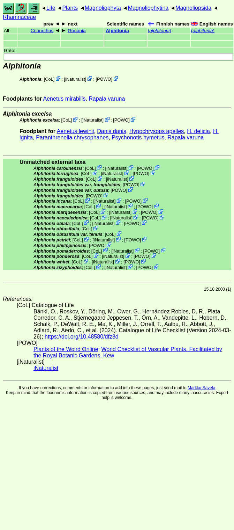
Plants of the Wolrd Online (65, 349)
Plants (69, 8)
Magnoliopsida (193, 8)
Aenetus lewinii (75, 131)
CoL (49, 79)
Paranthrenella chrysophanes (72, 137)
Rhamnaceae (19, 17)
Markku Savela (201, 387)
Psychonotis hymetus (138, 137)
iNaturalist (75, 79)
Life (50, 8)
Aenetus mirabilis (64, 99)
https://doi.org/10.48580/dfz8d (82, 337)
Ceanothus (41, 30)
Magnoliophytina (148, 8)
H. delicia (198, 131)
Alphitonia (117, 30)
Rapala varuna (107, 99)
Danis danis (111, 131)
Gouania (76, 30)
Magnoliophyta (103, 8)
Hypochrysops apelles (156, 131)
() (159, 30)
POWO (104, 79)
